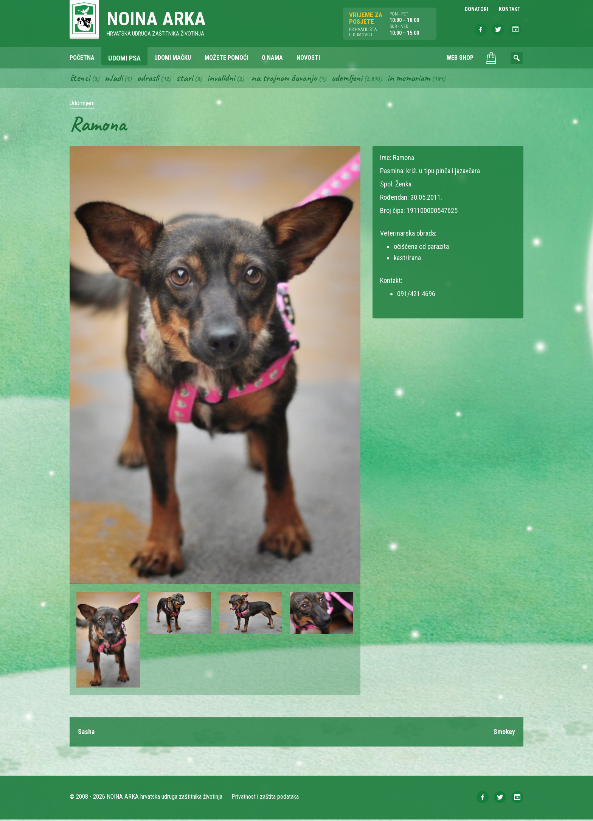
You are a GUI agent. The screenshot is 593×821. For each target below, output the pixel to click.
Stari (187, 78)
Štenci (80, 78)
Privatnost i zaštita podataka (265, 798)
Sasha (86, 733)
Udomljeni (355, 78)
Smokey (504, 733)
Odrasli (149, 78)
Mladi (114, 78)
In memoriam (418, 78)
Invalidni (224, 78)
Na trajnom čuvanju (290, 78)
